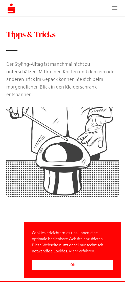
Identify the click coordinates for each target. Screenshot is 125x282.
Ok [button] (72, 265)
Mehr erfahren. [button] (82, 251)
